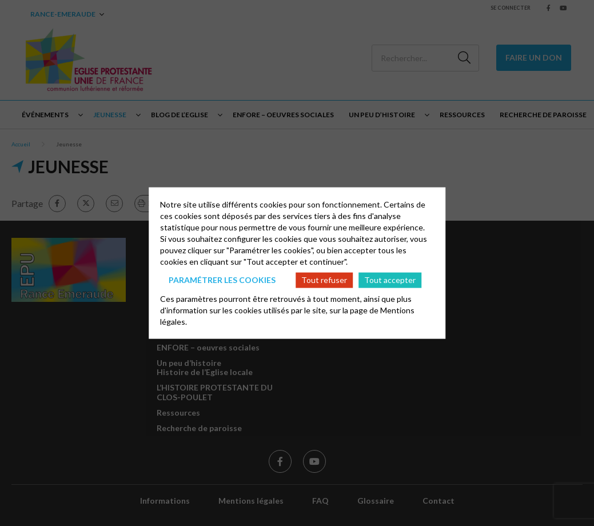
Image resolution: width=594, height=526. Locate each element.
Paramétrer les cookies (222, 280)
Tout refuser (324, 280)
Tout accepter (390, 280)
